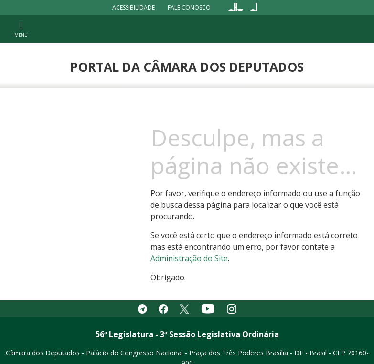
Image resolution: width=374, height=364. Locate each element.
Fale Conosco (189, 7)
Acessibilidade (133, 7)
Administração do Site (189, 258)
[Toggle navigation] (21, 28)
